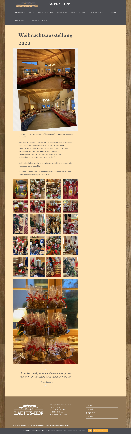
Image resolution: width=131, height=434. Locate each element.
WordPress (40, 425)
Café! (31, 12)
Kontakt (113, 12)
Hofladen (20, 12)
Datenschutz (92, 416)
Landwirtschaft (62, 12)
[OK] (128, 431)
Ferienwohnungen (45, 12)
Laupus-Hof (58, 4)
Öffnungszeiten (21, 20)
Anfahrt (90, 405)
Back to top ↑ (64, 425)
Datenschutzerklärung (100, 431)
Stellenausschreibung (97, 12)
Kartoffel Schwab (78, 12)
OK (90, 431)
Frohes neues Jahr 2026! (38, 20)
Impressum (91, 413)
